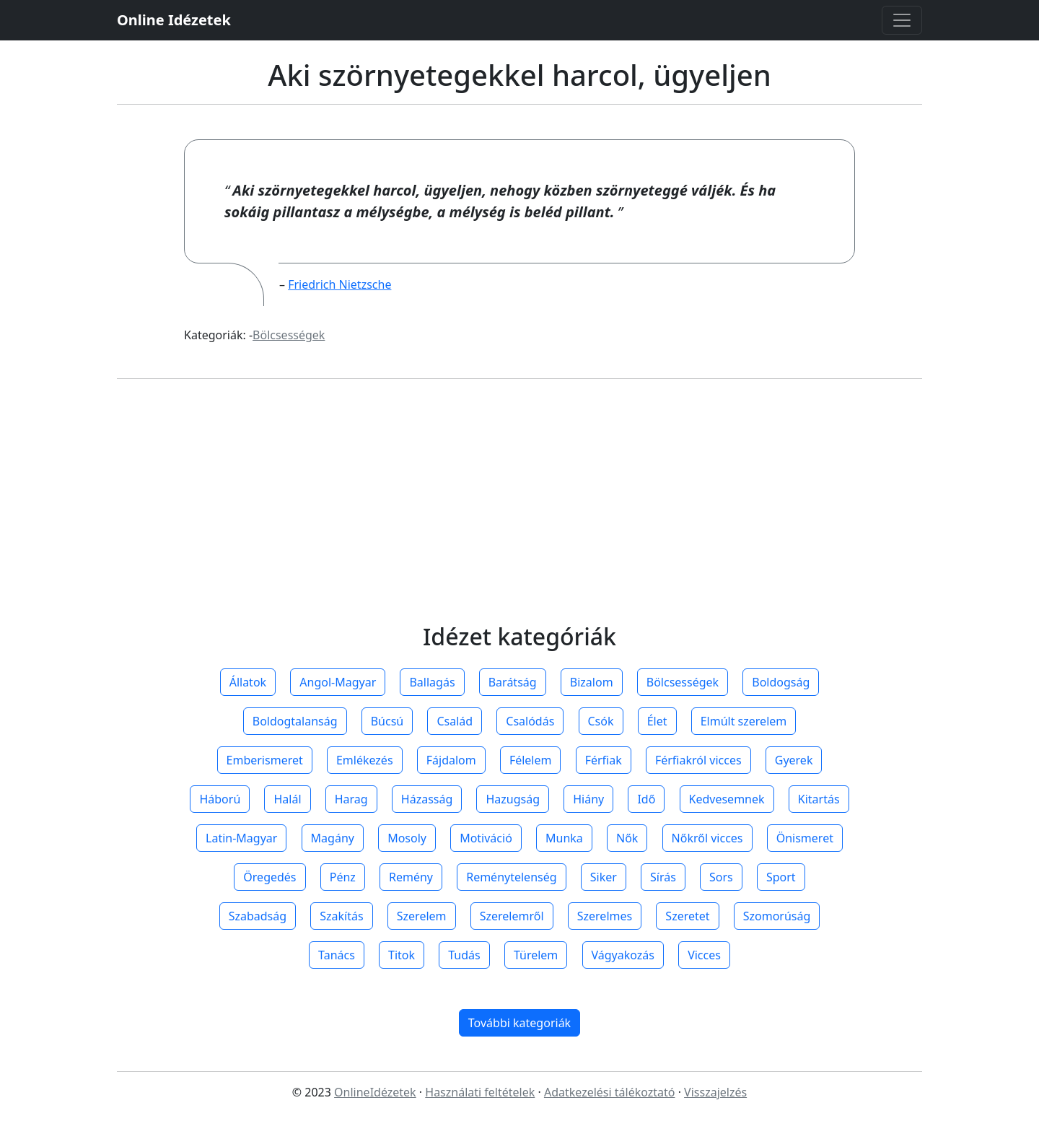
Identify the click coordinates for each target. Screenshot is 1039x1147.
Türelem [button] (536, 955)
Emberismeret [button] (265, 760)
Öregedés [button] (269, 877)
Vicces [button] (704, 955)
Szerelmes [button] (604, 916)
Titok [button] (401, 955)
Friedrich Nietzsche (339, 284)
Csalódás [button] (530, 721)
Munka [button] (564, 838)
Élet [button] (657, 721)
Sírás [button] (663, 877)
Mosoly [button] (406, 838)
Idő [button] (646, 799)
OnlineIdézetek (375, 1092)
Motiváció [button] (486, 838)
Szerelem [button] (422, 916)
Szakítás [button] (341, 916)
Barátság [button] (512, 682)
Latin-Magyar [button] (241, 838)
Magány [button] (332, 838)
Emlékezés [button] (364, 760)
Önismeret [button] (804, 838)
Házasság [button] (426, 799)
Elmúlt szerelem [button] (744, 721)
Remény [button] (411, 877)
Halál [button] (287, 799)
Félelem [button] (530, 760)
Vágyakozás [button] (623, 955)
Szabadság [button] (257, 916)
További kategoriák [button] (519, 1023)
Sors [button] (721, 877)
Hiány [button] (588, 799)
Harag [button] (351, 799)
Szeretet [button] (687, 916)
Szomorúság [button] (777, 916)
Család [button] (455, 721)
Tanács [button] (336, 955)
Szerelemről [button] (512, 916)
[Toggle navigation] (902, 20)
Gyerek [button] (794, 760)
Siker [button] (603, 877)
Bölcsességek (289, 335)
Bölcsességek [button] (682, 682)
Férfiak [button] (603, 760)
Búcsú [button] (387, 721)
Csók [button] (601, 721)
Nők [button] (627, 838)
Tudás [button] (464, 955)
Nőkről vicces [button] (707, 838)
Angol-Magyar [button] (337, 682)
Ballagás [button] (432, 682)
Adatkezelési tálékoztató (609, 1092)
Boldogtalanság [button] (295, 721)
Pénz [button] (343, 877)
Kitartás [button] (819, 799)
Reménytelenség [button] (511, 877)
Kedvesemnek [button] (727, 799)
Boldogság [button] (781, 682)
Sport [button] (781, 877)
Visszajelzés (715, 1092)
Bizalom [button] (591, 682)
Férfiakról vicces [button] (698, 760)
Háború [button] (219, 799)
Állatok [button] (247, 682)
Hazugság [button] (513, 799)
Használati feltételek (480, 1092)
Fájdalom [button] (451, 760)
